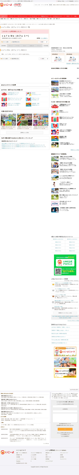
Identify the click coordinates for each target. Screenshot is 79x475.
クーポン (18, 45)
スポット (4, 16)
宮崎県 (60, 317)
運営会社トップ (49, 452)
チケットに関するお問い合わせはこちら (65, 432)
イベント (11, 16)
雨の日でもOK (59, 4)
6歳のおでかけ (58, 247)
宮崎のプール (35, 397)
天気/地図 (46, 45)
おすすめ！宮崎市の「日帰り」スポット (61, 327)
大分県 (75, 316)
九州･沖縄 (54, 316)
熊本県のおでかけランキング (37, 145)
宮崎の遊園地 (3, 397)
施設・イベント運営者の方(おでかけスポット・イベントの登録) (21, 424)
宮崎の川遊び (3, 405)
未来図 (61, 454)
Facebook (18, 461)
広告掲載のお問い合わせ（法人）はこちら (65, 425)
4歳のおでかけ (58, 245)
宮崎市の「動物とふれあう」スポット (60, 330)
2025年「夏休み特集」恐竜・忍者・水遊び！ (10, 418)
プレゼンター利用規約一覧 (36, 452)
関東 (11, 18)
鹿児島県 (65, 317)
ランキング (34, 16)
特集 (75, 16)
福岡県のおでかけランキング (27, 143)
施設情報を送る (15, 41)
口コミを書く (5, 41)
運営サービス (48, 456)
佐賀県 (63, 316)
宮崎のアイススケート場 (21, 413)
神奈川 (16, 18)
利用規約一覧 (19, 454)
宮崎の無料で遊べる (15, 404)
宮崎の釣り (24, 397)
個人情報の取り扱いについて (65, 423)
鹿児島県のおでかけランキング (37, 146)
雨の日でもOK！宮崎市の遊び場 (59, 333)
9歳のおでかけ (72, 250)
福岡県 (59, 316)
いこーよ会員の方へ (65, 436)
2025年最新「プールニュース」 (27, 418)
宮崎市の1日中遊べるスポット (59, 336)
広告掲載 (18, 456)
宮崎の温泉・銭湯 (4, 413)
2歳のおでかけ (58, 242)
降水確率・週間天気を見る (73, 63)
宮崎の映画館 (21, 409)
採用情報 (47, 459)
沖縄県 (69, 317)
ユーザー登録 (3, 424)
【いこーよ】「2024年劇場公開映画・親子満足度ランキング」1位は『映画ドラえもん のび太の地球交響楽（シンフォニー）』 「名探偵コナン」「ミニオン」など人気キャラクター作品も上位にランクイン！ (28, 440)
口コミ (24, 45)
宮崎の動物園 (10, 397)
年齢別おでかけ (44, 16)
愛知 (27, 18)
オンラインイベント (22, 16)
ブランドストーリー (64, 452)
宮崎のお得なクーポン (5, 404)
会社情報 (62, 456)
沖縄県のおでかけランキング (8, 148)
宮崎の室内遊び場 (14, 409)
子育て (68, 16)
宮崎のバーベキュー (18, 397)
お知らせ (32, 45)
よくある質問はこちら (65, 434)
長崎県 (67, 316)
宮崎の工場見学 (4, 400)
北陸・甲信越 (32, 18)
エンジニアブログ (49, 461)
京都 (42, 18)
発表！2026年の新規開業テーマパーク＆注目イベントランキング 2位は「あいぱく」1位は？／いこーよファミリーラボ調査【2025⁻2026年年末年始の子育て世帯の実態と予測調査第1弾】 (28, 431)
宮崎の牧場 (30, 397)
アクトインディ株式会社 (61, 450)
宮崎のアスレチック (32, 404)
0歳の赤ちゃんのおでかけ (58, 239)
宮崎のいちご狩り (37, 413)
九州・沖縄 (55, 18)
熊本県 (71, 316)
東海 (25, 18)
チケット (11, 45)
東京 (14, 18)
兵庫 (44, 18)
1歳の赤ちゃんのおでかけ (72, 239)
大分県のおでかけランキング (8, 146)
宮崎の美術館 (37, 409)
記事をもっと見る (24, 132)
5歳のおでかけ (72, 245)
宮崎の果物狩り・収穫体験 (6, 414)
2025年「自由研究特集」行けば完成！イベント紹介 (11, 420)
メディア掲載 (33, 459)
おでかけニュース (57, 16)
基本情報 (3, 45)
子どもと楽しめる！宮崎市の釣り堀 (60, 339)
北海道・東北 (3, 18)
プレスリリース (63, 459)
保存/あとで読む (60, 1)
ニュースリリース (19, 459)
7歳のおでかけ (72, 247)
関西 (37, 18)
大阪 (40, 18)
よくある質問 (33, 454)
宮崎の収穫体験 (29, 400)
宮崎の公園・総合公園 (41, 404)
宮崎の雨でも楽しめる (5, 409)
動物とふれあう (66, 4)
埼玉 (21, 18)
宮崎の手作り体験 (11, 400)
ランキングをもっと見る (73, 320)
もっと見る (45, 443)
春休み (54, 4)
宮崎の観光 (41, 397)
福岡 (59, 18)
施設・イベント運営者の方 (21, 452)
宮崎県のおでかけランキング (22, 146)
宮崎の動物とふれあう (20, 400)
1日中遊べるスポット (74, 4)
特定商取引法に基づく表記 (21, 463)
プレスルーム (33, 456)
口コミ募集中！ (44, 38)
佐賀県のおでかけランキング (8, 145)
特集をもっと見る (75, 149)
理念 (46, 454)
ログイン (76, 1)
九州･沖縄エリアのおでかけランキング (11, 143)
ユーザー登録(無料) (69, 1)
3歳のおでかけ (72, 242)
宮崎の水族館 (44, 409)
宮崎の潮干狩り (30, 413)
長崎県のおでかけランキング (22, 145)
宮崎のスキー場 (12, 413)
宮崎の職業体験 (36, 400)
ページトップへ (74, 389)
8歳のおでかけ (58, 250)
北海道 (7, 18)
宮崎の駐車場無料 (23, 404)
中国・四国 (49, 18)
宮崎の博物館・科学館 (29, 409)
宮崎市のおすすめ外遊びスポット (59, 342)
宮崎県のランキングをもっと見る (65, 312)
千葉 (19, 18)
